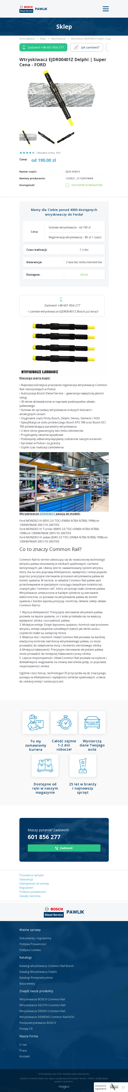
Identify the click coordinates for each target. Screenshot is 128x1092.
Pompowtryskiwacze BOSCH (37, 1023)
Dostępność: (27, 185)
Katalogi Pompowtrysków (36, 978)
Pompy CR (26, 1029)
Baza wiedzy (27, 983)
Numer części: (28, 171)
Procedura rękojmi (31, 875)
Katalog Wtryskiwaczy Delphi (38, 972)
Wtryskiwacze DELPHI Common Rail (42, 1005)
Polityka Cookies (30, 950)
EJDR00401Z (47, 514)
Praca (23, 1050)
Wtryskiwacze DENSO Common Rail (42, 1011)
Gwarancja (26, 879)
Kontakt (24, 1056)
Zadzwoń (43, 47)
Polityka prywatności (32, 892)
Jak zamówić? (86, 47)
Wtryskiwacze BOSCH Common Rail (42, 999)
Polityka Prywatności (32, 944)
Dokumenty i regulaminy (35, 938)
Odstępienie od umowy (34, 883)
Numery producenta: (32, 178)
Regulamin (26, 888)
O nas (23, 1044)
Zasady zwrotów (30, 896)
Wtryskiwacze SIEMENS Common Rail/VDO (46, 1017)
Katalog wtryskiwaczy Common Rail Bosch (46, 966)
